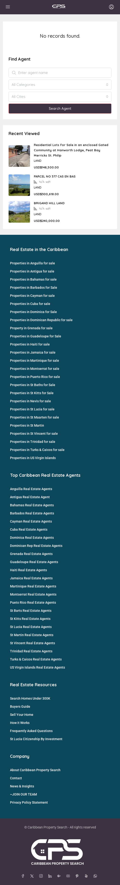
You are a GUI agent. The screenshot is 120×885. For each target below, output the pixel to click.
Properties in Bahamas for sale (33, 279)
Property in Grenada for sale (31, 328)
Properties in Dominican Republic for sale (41, 320)
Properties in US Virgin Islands (33, 458)
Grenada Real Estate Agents (31, 554)
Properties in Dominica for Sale (33, 312)
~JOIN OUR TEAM (23, 794)
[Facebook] (23, 876)
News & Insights (22, 786)
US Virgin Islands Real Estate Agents (37, 667)
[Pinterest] (78, 876)
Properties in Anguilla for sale (32, 263)
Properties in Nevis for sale (30, 401)
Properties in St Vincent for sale (34, 433)
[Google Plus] (60, 876)
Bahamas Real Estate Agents (32, 505)
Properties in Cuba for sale (30, 304)
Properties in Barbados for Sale (33, 287)
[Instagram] (42, 876)
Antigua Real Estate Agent (30, 497)
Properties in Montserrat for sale (34, 369)
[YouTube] (69, 876)
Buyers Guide (20, 706)
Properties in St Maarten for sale (34, 417)
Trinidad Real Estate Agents (31, 651)
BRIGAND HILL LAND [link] (49, 203)
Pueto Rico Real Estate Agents (33, 602)
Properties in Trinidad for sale (32, 442)
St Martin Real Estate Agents (31, 635)
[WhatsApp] (96, 876)
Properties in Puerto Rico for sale (35, 377)
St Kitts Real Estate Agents (30, 619)
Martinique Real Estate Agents (33, 586)
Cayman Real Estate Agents (31, 521)
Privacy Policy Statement (29, 802)
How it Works (20, 723)
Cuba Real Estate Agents (28, 529)
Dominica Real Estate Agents (32, 537)
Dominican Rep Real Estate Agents (36, 546)
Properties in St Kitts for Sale (32, 393)
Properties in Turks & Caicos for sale (37, 450)
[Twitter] (32, 876)
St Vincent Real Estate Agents (32, 643)
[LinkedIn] (51, 876)
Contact (16, 778)
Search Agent (60, 108)
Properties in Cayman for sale (32, 296)
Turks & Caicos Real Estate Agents (36, 659)
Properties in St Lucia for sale (32, 409)
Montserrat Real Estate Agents (33, 594)
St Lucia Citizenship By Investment (36, 739)
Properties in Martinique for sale (34, 360)
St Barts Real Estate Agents (30, 611)
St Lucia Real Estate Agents (31, 627)
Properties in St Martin (27, 425)
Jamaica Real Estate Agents (31, 578)
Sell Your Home (21, 715)
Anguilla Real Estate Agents (31, 489)
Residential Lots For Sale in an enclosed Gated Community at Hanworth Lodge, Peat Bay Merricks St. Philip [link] (71, 150)
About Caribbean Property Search (35, 770)
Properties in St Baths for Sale (32, 385)
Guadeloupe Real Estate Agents (34, 562)
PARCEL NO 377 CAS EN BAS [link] (54, 176)
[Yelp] (87, 876)
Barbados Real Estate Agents (32, 513)
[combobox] (60, 85)
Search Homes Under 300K (30, 698)
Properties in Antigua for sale (32, 271)
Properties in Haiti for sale (30, 344)
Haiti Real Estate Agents (28, 570)
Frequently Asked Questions (31, 731)
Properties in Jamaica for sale (32, 352)
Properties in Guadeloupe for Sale (35, 336)
